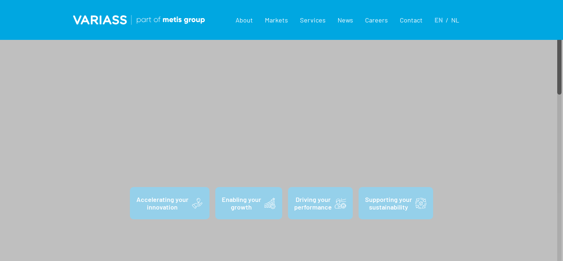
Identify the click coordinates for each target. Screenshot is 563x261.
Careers (376, 20)
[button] (244, 20)
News (345, 20)
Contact (411, 20)
